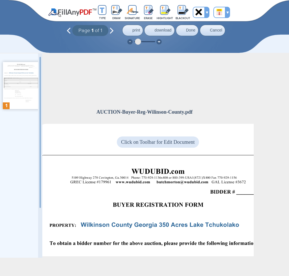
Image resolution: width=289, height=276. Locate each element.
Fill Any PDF (72, 12)
